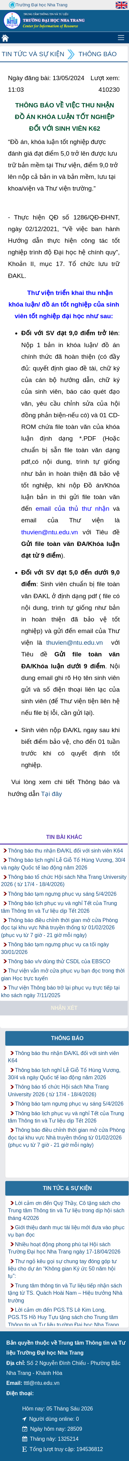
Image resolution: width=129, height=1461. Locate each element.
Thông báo (98, 54)
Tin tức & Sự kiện (67, 1188)
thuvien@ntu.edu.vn (74, 642)
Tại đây (51, 793)
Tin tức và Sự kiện (33, 54)
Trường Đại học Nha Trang (38, 5)
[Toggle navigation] (121, 37)
